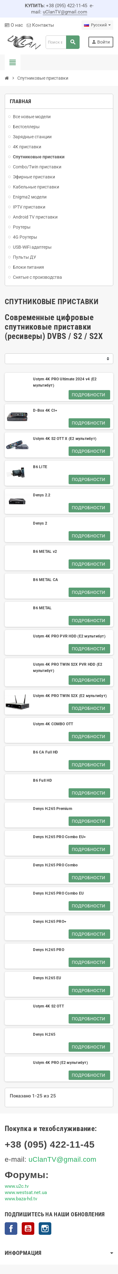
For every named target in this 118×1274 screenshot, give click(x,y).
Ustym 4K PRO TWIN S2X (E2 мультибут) (70, 696)
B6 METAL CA (45, 580)
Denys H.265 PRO (48, 950)
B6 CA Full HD (45, 752)
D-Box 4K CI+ (45, 410)
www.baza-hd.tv (21, 1199)
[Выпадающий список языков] (97, 25)
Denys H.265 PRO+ (49, 921)
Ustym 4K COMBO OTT (53, 724)
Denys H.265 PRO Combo (55, 865)
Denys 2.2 (41, 495)
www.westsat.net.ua (26, 1192)
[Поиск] (62, 42)
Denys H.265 (44, 1034)
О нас (14, 25)
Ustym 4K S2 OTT (48, 1006)
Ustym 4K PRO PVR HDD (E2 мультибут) (69, 636)
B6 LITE (40, 467)
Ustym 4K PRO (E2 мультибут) (60, 1062)
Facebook (11, 1228)
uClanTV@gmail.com (65, 12)
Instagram (45, 1228)
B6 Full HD (42, 780)
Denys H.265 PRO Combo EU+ (59, 837)
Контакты (40, 25)
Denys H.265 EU (47, 978)
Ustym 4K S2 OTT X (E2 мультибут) (64, 438)
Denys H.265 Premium (52, 808)
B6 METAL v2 (45, 551)
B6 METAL (42, 608)
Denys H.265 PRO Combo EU (58, 893)
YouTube (28, 1228)
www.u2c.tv (17, 1186)
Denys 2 (40, 523)
